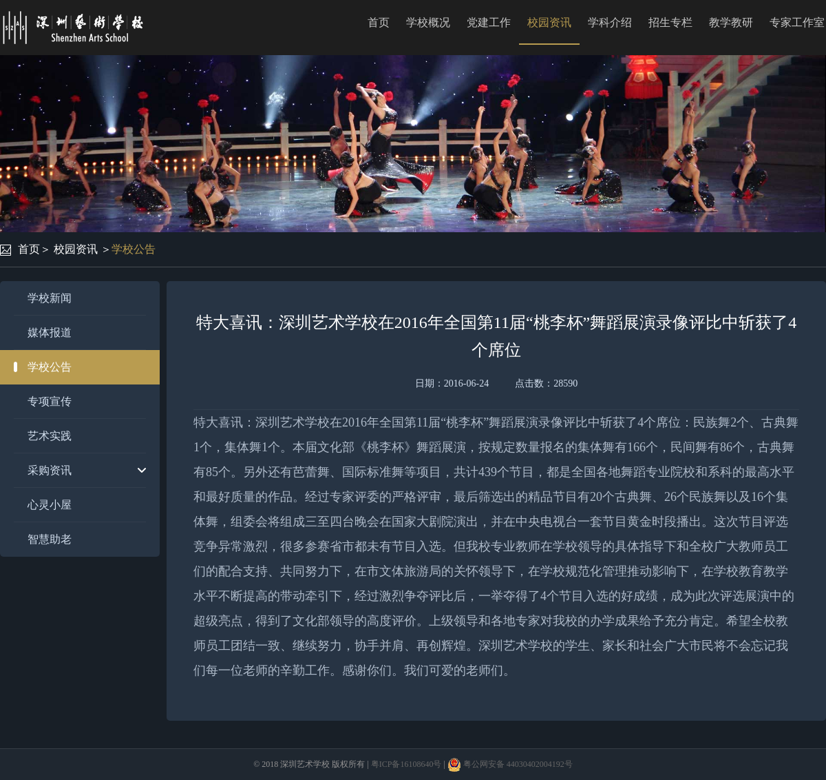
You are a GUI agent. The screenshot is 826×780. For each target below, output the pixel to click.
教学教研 (731, 22)
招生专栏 (670, 22)
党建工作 (489, 22)
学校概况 (428, 22)
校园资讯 (549, 22)
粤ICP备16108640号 (406, 764)
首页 (379, 22)
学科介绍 (610, 22)
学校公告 (134, 249)
